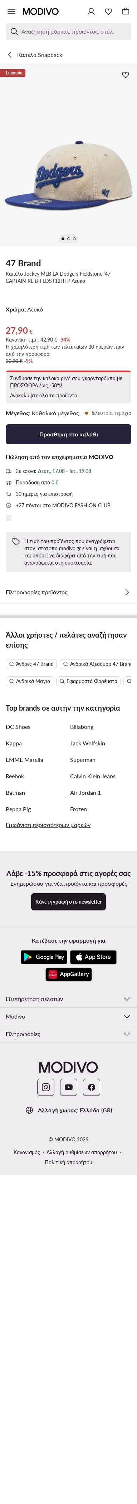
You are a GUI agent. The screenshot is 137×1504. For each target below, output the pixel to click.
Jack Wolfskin (87, 1076)
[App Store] (93, 1290)
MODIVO (101, 456)
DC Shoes (18, 1059)
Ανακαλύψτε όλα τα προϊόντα (43, 395)
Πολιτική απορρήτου (68, 1495)
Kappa (14, 1076)
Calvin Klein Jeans (93, 1109)
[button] (68, 154)
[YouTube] (68, 1420)
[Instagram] (45, 1420)
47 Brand (23, 263)
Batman (15, 1125)
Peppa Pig (18, 1141)
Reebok (15, 1109)
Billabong (81, 1059)
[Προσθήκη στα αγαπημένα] (125, 74)
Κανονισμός (27, 1485)
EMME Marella (24, 1092)
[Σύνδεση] (91, 11)
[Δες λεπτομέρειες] (127, 592)
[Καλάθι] (125, 11)
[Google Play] (44, 1290)
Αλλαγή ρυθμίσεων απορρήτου (82, 1485)
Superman (83, 1092)
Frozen (78, 1141)
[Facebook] (91, 1420)
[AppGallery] (68, 1307)
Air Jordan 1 (85, 1125)
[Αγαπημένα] (108, 11)
